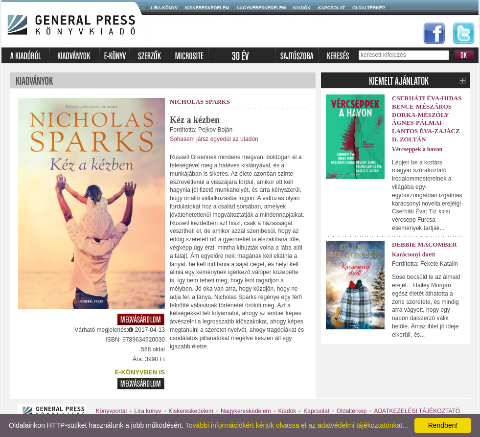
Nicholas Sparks (200, 101)
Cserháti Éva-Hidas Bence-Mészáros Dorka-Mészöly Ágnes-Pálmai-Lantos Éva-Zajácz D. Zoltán (426, 118)
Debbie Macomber (424, 244)
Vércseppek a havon (417, 149)
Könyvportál (111, 411)
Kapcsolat (331, 7)
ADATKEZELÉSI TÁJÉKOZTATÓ (417, 411)
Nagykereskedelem (261, 7)
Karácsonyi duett (413, 254)
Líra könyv (164, 7)
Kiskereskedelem (207, 7)
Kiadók (302, 7)
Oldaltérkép (368, 7)
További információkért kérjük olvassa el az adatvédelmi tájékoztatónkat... (296, 425)
